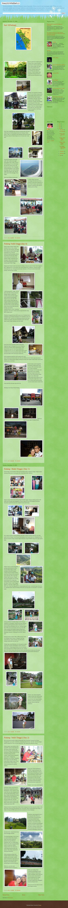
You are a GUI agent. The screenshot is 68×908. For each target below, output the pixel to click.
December (62, 129)
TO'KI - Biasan (55, 57)
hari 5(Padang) (10, 25)
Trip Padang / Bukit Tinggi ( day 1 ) (62, 147)
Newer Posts (6, 895)
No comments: (18, 237)
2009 (60, 128)
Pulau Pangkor (55, 80)
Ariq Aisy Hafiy (56, 73)
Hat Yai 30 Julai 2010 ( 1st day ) (59, 88)
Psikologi (48, 50)
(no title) (54, 42)
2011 (60, 124)
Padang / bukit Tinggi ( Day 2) (16, 737)
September (62, 153)
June (61, 155)
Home (23, 895)
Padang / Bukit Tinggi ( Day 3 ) (17, 469)
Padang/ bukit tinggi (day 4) (15, 244)
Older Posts (41, 895)
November (62, 151)
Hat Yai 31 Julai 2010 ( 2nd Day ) (59, 64)
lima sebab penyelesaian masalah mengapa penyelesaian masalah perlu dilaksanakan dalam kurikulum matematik (56, 33)
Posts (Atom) (10, 897)
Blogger (39, 905)
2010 (60, 126)
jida (49, 129)
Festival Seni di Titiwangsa (58, 96)
